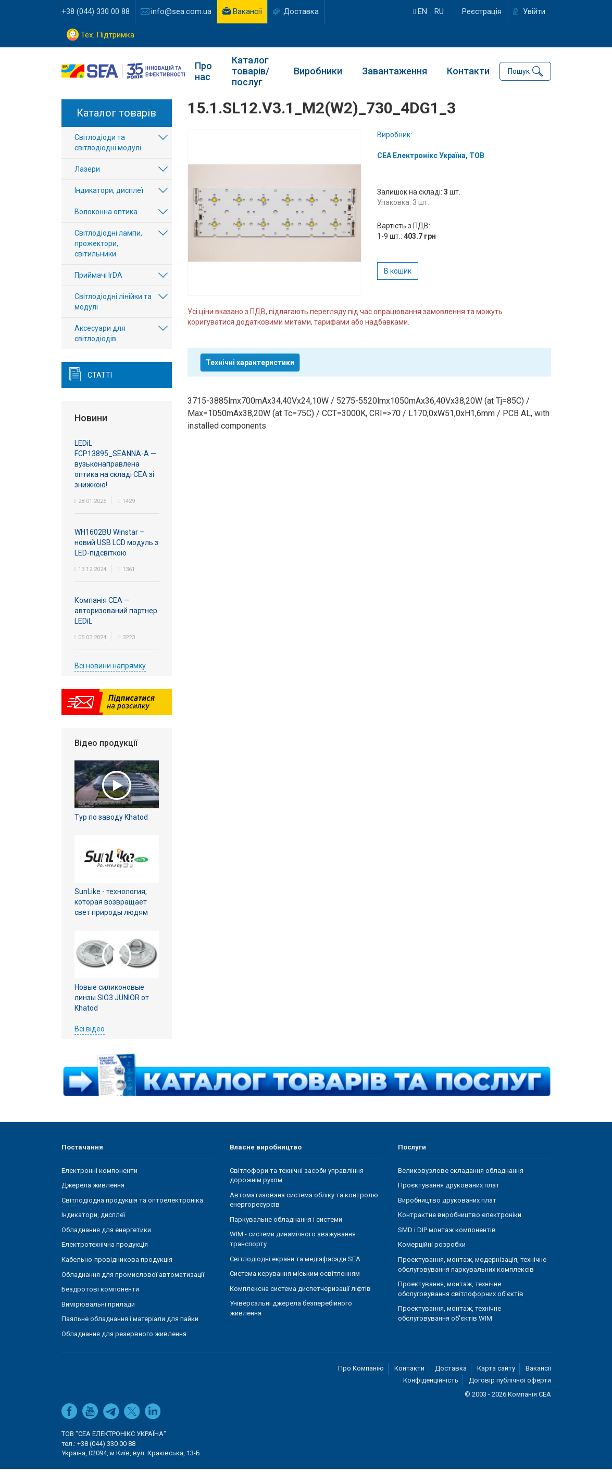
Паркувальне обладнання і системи (286, 1224)
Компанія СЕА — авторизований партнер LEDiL (115, 614)
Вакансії (247, 11)
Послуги (412, 1152)
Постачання (82, 1152)
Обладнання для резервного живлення (123, 1338)
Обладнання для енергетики (106, 1234)
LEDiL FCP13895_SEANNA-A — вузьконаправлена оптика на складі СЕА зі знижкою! (115, 468)
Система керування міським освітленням (295, 1278)
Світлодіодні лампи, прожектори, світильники (108, 248)
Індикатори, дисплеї (108, 195)
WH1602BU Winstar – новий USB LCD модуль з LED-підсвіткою (116, 546)
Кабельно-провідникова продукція (116, 1264)
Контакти (468, 70)
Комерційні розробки (432, 1249)
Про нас (203, 71)
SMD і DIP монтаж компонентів (447, 1234)
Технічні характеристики (250, 367)
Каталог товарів (116, 117)
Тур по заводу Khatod (111, 821)
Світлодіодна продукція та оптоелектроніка (132, 1204)
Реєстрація (482, 11)
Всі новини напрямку (110, 670)
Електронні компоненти (99, 1175)
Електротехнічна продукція (104, 1249)
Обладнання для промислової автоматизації (132, 1279)
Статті (100, 380)
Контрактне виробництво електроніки (459, 1219)
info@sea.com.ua (181, 11)
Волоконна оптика (106, 216)
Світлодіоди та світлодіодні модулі (107, 147)
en (420, 11)
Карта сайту (496, 1373)
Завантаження (394, 70)
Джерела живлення (92, 1190)
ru (439, 11)
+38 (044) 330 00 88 (95, 11)
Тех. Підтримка (107, 35)
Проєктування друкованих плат (448, 1190)
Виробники (318, 70)
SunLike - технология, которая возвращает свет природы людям (111, 906)
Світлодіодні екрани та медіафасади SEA (295, 1263)
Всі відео (89, 1033)
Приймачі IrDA (98, 280)
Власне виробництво (266, 1152)
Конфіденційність (430, 1385)
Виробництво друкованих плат (447, 1204)
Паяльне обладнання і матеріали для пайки (129, 1323)
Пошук (519, 71)
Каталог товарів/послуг (250, 70)
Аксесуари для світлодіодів (100, 338)
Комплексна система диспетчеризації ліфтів (300, 1293)
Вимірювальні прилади (98, 1308)
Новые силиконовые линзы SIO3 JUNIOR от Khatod (111, 1001)
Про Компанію (361, 1373)
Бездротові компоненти (100, 1294)
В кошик (397, 276)
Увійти (534, 11)
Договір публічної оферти (510, 1385)
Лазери (87, 174)
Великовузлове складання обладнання (460, 1175)
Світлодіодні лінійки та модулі (113, 306)
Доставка (301, 11)
